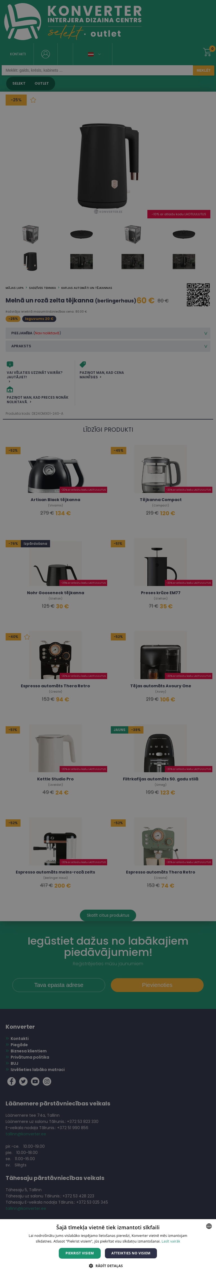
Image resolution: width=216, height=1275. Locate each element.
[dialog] (108, 637)
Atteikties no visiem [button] (130, 1253)
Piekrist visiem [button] (80, 1253)
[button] (108, 1265)
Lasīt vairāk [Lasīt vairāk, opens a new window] (171, 1241)
